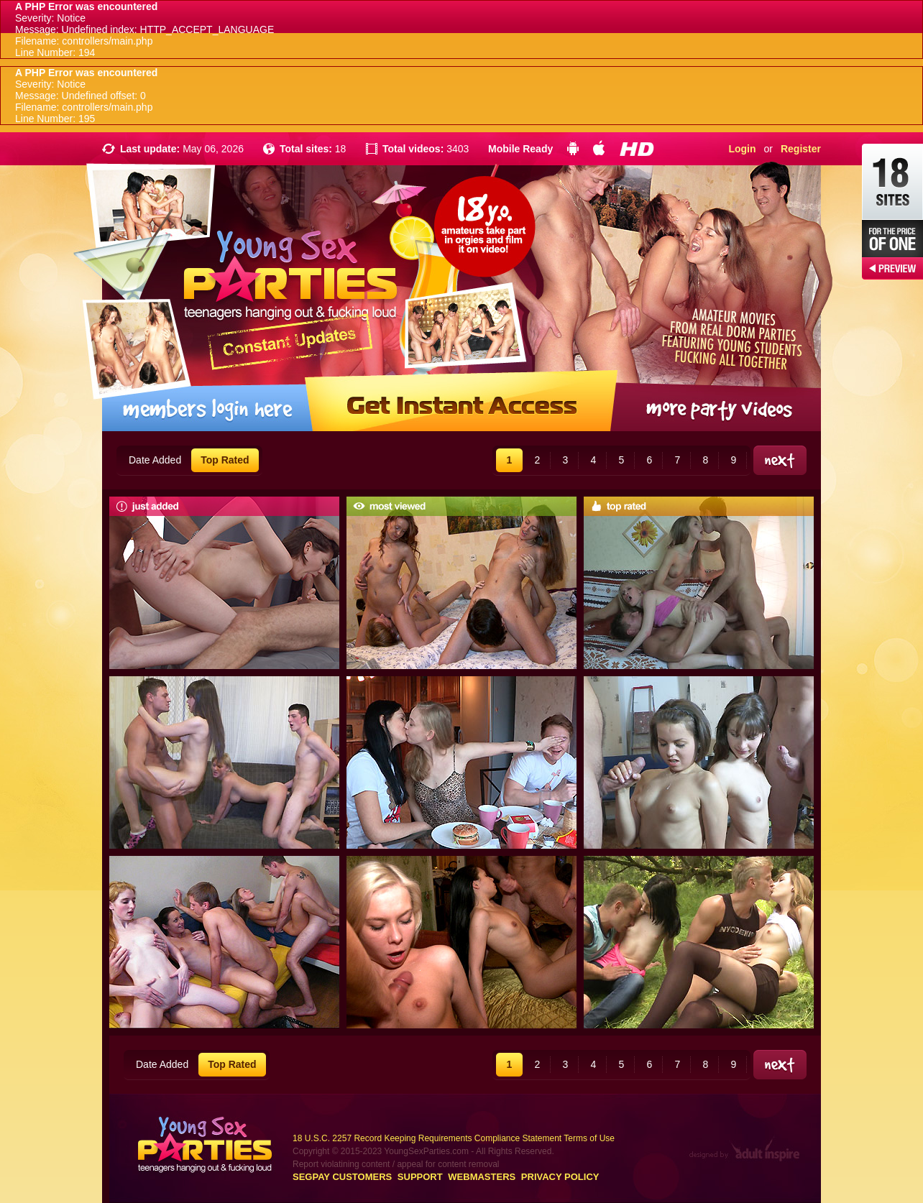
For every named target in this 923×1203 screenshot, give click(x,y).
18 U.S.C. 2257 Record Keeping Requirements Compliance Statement (427, 1138)
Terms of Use (589, 1138)
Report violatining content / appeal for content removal (396, 1164)
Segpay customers (342, 1176)
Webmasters (481, 1176)
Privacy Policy (560, 1176)
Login (742, 149)
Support (420, 1176)
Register (801, 149)
